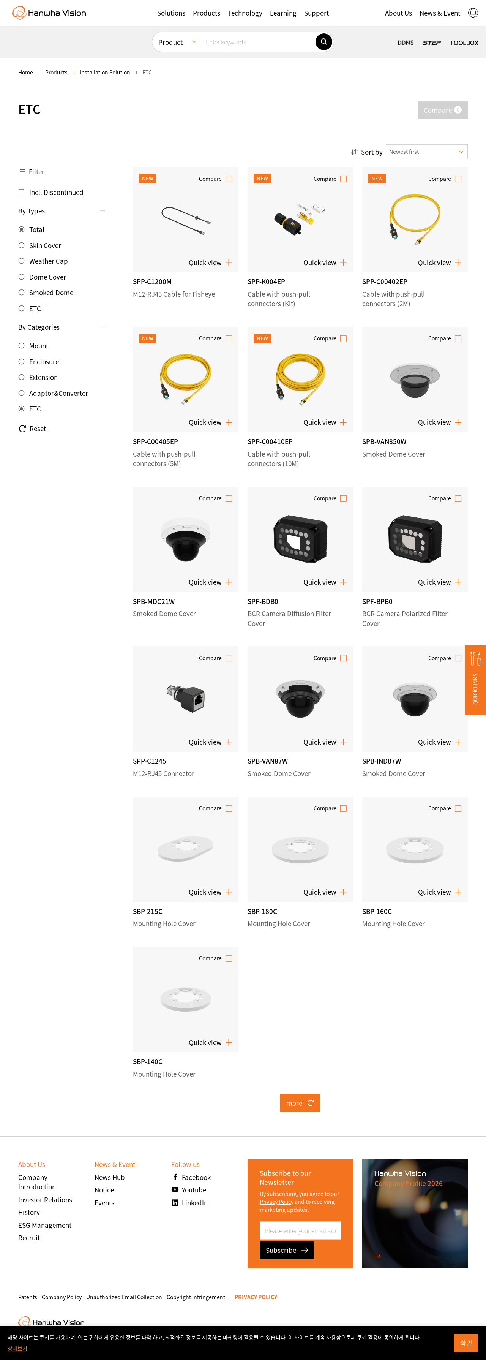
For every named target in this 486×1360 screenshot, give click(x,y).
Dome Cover (47, 276)
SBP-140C (148, 1061)
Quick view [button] (210, 262)
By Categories (39, 327)
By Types (31, 210)
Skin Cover (45, 245)
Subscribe (287, 1250)
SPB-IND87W (381, 760)
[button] (171, 13)
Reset (32, 428)
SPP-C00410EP (270, 441)
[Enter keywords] (258, 41)
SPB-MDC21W (154, 601)
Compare (210, 178)
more (300, 1103)
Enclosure (44, 361)
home (25, 72)
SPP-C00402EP (384, 281)
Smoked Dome (51, 292)
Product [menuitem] (170, 42)
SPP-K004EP (266, 281)
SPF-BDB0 (263, 601)
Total (36, 229)
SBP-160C (377, 911)
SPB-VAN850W (384, 441)
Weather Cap (48, 261)
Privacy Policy (276, 1201)
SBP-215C (148, 911)
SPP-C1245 (149, 760)
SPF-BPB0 (377, 601)
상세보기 (17, 1348)
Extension (43, 377)
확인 (466, 1342)
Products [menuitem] (56, 72)
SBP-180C (262, 911)
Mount (38, 345)
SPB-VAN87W (268, 760)
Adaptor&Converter (58, 393)
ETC (35, 308)
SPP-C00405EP (155, 441)
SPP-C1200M (152, 281)
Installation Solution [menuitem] (105, 72)
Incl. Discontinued (56, 192)
